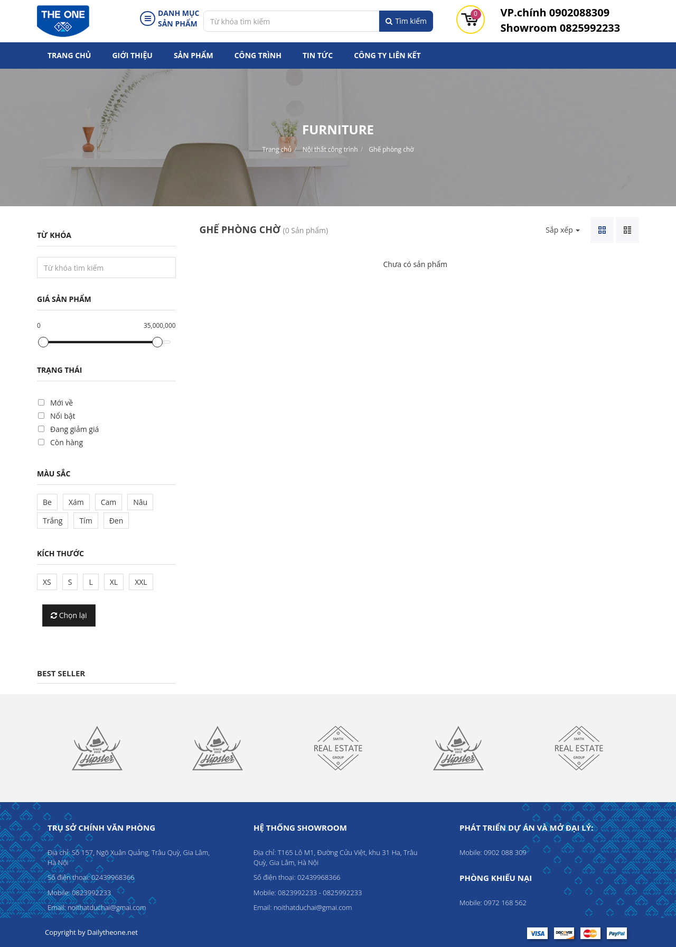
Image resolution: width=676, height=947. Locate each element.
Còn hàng (66, 442)
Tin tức (318, 55)
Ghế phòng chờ (391, 149)
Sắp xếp (563, 230)
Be (47, 502)
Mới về (61, 403)
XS (47, 582)
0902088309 (555, 12)
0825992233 (561, 28)
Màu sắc (53, 473)
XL (114, 582)
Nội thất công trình (330, 149)
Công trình (257, 55)
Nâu (140, 502)
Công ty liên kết (387, 55)
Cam (109, 502)
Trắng (52, 521)
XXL (141, 582)
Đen (116, 521)
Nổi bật (62, 416)
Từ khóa (54, 235)
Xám (76, 502)
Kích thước (60, 553)
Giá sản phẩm (64, 299)
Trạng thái (59, 370)
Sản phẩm (193, 55)
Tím (85, 521)
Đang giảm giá (74, 429)
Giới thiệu (132, 55)
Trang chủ (69, 55)
